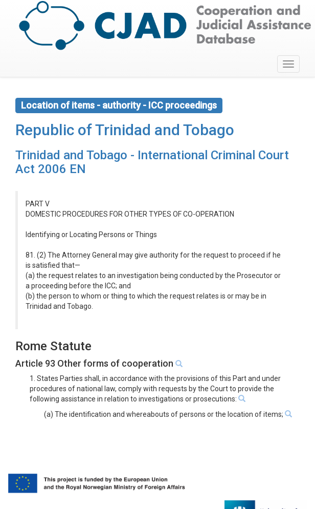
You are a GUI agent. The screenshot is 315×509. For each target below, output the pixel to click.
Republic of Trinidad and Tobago (124, 130)
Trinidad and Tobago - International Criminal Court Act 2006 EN (152, 162)
